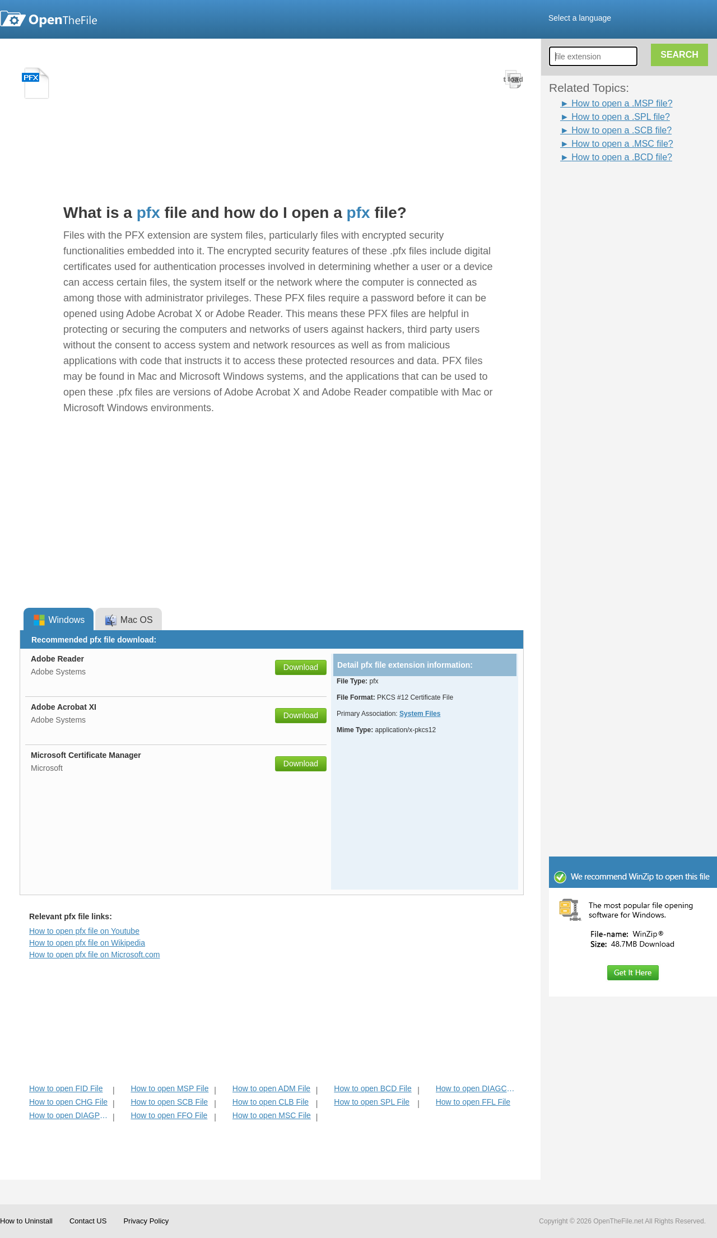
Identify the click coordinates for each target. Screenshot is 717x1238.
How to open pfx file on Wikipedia (87, 942)
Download (300, 667)
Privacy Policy (146, 1221)
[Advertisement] (638, 332)
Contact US (87, 1221)
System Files (419, 714)
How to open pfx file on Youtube (84, 931)
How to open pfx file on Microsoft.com (94, 954)
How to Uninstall (26, 1221)
